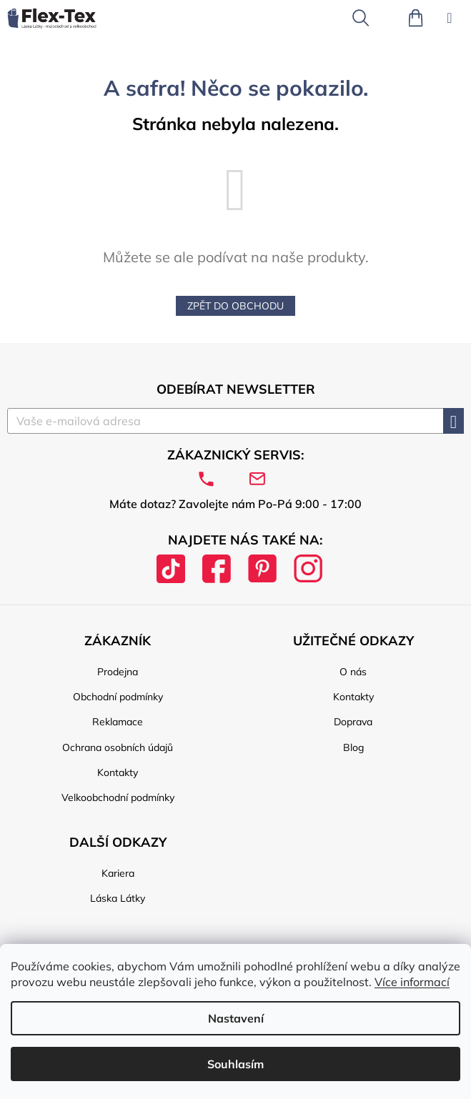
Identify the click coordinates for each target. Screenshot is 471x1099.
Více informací (412, 982)
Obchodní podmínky (118, 696)
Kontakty (117, 772)
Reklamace (117, 721)
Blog (353, 747)
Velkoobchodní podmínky (117, 797)
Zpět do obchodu (235, 305)
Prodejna (117, 671)
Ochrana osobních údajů (117, 747)
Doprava (353, 721)
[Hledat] (360, 18)
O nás (353, 671)
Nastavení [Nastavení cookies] (236, 1018)
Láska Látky (117, 898)
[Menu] (449, 18)
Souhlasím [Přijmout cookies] (235, 1064)
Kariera (117, 873)
